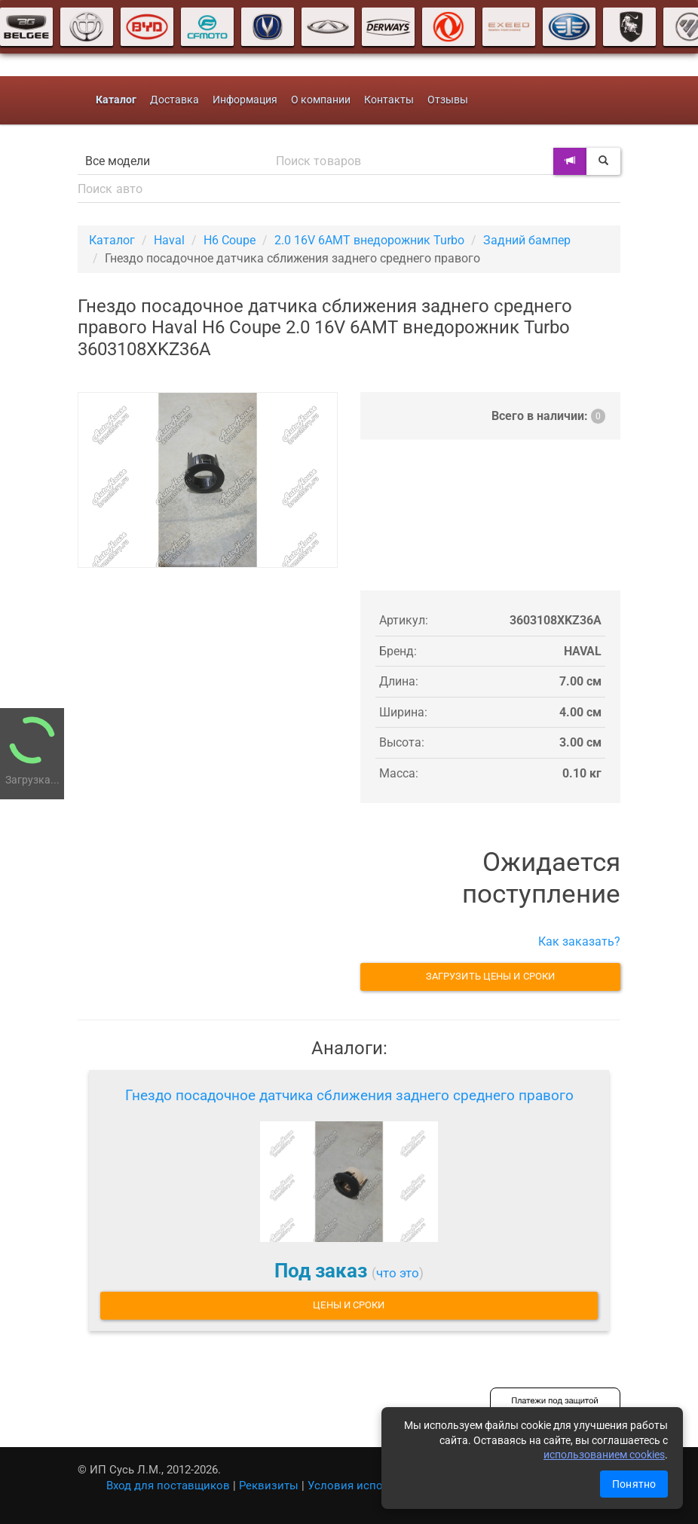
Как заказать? (579, 941)
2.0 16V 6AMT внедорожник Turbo (369, 240)
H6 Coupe (230, 240)
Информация (245, 100)
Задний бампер (527, 240)
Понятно (634, 1484)
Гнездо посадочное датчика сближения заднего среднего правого (349, 1095)
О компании (321, 100)
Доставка (174, 100)
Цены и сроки (348, 1305)
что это (397, 1272)
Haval (169, 240)
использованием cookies (604, 1455)
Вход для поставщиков (168, 1485)
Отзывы (447, 100)
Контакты (389, 100)
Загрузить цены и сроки (490, 976)
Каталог (112, 240)
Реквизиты (268, 1485)
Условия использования (374, 1485)
